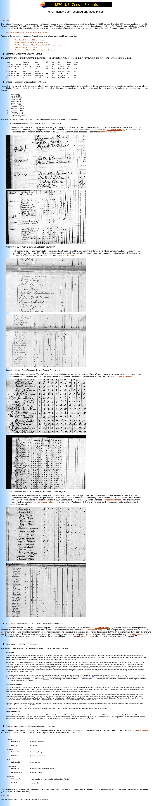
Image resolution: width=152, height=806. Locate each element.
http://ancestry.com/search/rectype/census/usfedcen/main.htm (27, 32)
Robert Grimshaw (86, 636)
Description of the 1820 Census (26, 47)
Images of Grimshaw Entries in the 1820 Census (31, 42)
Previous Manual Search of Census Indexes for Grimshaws (35, 50)
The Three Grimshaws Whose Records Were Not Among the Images (38, 45)
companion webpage (116, 130)
